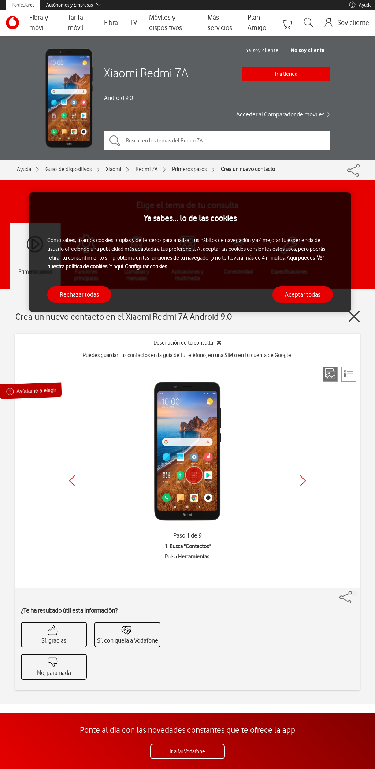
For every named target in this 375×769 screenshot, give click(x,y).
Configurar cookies (146, 266)
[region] (190, 252)
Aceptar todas (302, 294)
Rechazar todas (79, 294)
